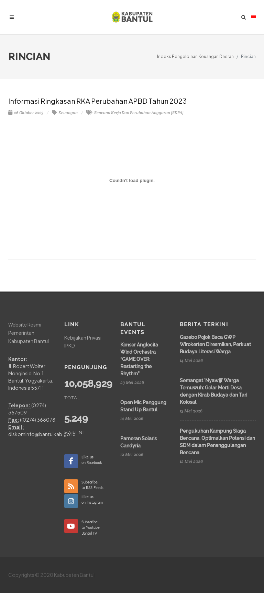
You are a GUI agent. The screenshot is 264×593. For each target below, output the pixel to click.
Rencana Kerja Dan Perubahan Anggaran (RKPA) (135, 112)
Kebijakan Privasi (82, 337)
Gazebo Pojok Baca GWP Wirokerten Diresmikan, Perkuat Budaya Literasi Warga (215, 344)
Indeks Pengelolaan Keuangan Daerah (195, 56)
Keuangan (65, 112)
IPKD (69, 345)
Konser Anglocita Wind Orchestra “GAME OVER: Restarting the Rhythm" (139, 359)
